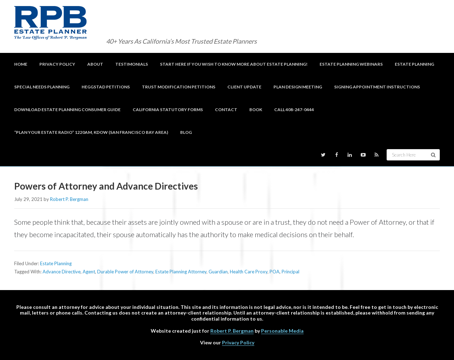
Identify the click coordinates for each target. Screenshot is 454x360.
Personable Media (282, 331)
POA (274, 271)
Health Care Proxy (248, 271)
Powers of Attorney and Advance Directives (106, 186)
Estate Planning (56, 263)
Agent (89, 271)
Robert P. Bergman (232, 331)
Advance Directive (62, 271)
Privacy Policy (238, 342)
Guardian (218, 271)
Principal (290, 271)
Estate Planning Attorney (180, 271)
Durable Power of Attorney (125, 271)
